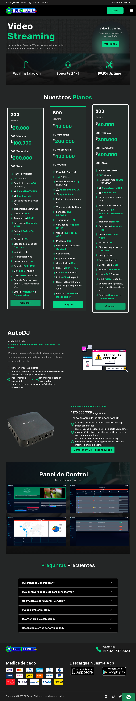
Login (115, 10)
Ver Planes (110, 43)
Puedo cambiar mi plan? (36, 609)
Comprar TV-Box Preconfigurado (93, 449)
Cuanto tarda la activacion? (38, 619)
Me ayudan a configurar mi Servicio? (43, 600)
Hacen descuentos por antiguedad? (43, 628)
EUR (126, 2)
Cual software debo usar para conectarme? (48, 591)
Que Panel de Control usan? (38, 582)
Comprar (25, 302)
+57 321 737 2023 (116, 650)
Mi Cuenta (115, 2)
